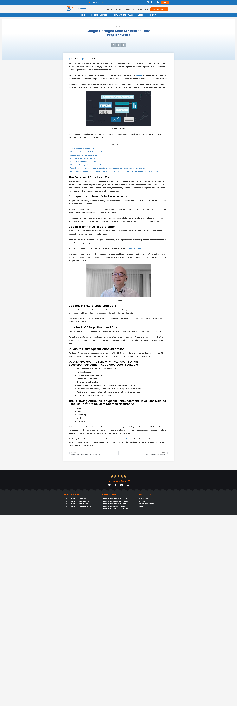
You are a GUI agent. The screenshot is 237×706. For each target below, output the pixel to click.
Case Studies (136, 9)
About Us (142, 501)
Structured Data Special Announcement (85, 165)
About (109, 9)
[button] (113, 45)
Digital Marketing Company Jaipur (78, 504)
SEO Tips (118, 27)
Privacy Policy (144, 499)
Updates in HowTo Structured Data (83, 158)
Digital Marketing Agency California (115, 509)
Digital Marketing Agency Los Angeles (79, 506)
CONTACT (152, 15)
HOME (83, 15)
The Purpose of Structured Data (82, 149)
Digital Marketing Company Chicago (115, 501)
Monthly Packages (122, 9)
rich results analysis (133, 248)
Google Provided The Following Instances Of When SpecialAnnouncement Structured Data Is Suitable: (108, 168)
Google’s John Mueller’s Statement (83, 155)
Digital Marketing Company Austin (114, 504)
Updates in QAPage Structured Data (84, 162)
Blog (145, 9)
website (139, 75)
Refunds (141, 506)
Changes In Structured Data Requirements (86, 152)
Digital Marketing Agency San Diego (115, 506)
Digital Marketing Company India (77, 501)
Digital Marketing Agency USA (76, 499)
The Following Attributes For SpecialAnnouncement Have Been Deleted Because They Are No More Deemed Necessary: (114, 171)
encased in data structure (119, 439)
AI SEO (140, 15)
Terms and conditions (146, 504)
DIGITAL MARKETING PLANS (122, 15)
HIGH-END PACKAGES (99, 15)
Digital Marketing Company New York (115, 499)
